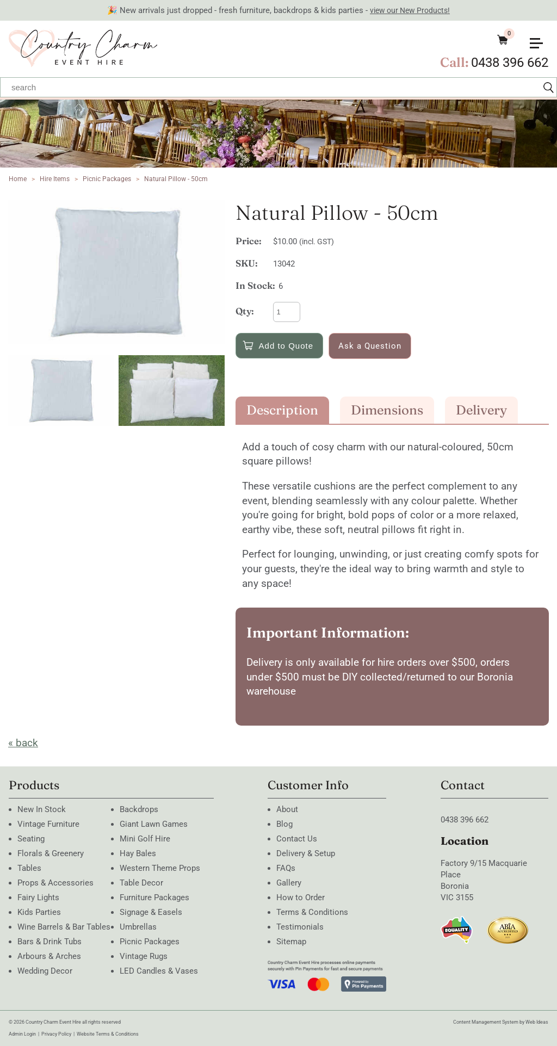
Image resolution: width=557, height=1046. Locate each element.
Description (282, 410)
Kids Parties (39, 912)
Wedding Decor (44, 971)
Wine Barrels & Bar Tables (63, 927)
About (287, 809)
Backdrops (139, 809)
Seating (31, 839)
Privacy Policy (56, 1034)
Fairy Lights (38, 897)
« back (23, 742)
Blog (284, 824)
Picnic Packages (107, 179)
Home (18, 179)
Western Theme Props (160, 868)
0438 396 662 (509, 62)
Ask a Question (369, 346)
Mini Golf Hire (145, 839)
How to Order (300, 897)
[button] (541, 38)
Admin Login (22, 1034)
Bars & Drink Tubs (49, 941)
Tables (29, 868)
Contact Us (296, 839)
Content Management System (485, 1022)
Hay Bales (138, 853)
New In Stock (41, 809)
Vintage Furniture (48, 824)
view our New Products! (410, 10)
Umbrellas (138, 927)
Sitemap (291, 941)
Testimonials (300, 927)
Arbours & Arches (49, 956)
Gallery (288, 883)
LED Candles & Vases (159, 971)
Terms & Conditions (312, 912)
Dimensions (387, 410)
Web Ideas (536, 1022)
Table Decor (141, 883)
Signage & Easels (151, 912)
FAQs (285, 868)
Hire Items (55, 179)
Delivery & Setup (305, 853)
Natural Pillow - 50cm (176, 179)
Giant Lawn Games (154, 824)
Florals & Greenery (50, 853)
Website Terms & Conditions (108, 1034)
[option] (116, 272)
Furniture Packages (154, 897)
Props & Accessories (55, 883)
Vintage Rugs (144, 956)
